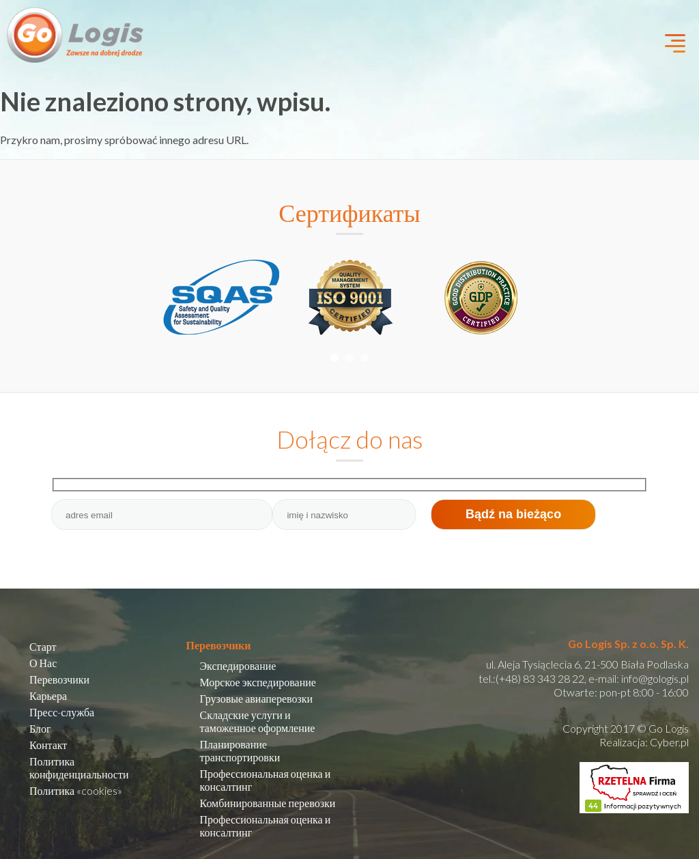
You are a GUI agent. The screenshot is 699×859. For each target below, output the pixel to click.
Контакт (48, 744)
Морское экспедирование (258, 681)
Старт (43, 646)
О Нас (43, 662)
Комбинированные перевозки (268, 802)
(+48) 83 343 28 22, (541, 678)
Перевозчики (59, 679)
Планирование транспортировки (240, 750)
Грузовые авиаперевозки (256, 698)
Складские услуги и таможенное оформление (257, 721)
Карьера (48, 695)
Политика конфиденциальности (79, 767)
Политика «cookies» (75, 790)
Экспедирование (238, 665)
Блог (40, 728)
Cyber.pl (669, 741)
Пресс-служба (61, 711)
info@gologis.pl (655, 678)
